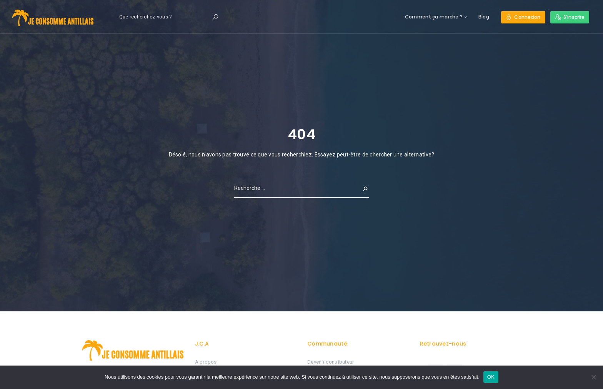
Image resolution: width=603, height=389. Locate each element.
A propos (206, 362)
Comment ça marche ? (434, 16)
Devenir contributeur (330, 362)
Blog (483, 16)
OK (491, 377)
